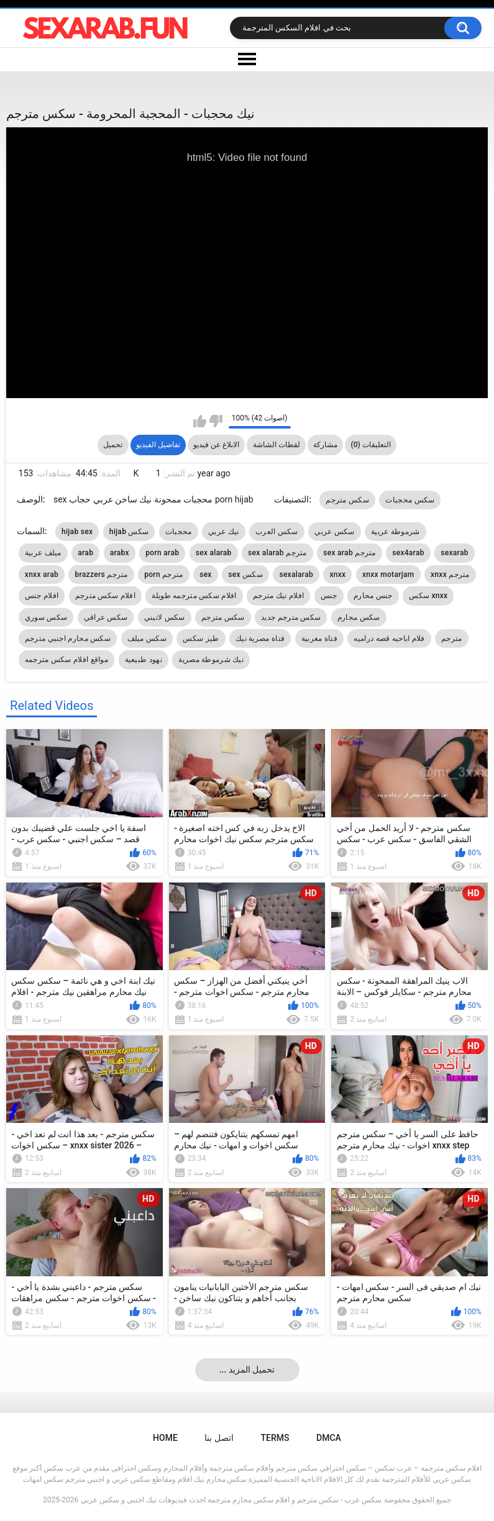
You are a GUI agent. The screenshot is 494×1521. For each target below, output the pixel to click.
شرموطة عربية (395, 531)
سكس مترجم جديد (291, 617)
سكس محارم (358, 617)
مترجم (451, 638)
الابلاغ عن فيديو (216, 444)
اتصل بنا (218, 1438)
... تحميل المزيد (247, 1369)
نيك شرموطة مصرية (211, 659)
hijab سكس (129, 531)
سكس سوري (46, 617)
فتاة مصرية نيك (260, 638)
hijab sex (77, 531)
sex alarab (214, 552)
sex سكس (245, 574)
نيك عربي (223, 531)
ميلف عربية (43, 552)
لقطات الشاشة (276, 444)
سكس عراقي (106, 617)
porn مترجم (163, 574)
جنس (329, 595)
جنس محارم (373, 595)
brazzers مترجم (101, 574)
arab (85, 552)
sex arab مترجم (349, 552)
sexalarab (296, 574)
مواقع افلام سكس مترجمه (66, 659)
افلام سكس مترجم (105, 595)
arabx (119, 552)
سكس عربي (334, 531)
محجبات (178, 531)
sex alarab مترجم (277, 552)
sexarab (454, 552)
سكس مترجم (347, 500)
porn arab (162, 552)
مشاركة (325, 444)
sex (205, 574)
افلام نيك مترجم (278, 595)
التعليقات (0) (371, 444)
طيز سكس (201, 638)
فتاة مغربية (319, 638)
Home (165, 1438)
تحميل (112, 444)
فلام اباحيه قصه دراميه (389, 638)
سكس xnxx (428, 595)
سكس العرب (276, 531)
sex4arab (408, 552)
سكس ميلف (147, 638)
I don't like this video (215, 421)
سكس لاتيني (164, 617)
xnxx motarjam (388, 574)
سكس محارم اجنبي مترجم (68, 638)
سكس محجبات (409, 500)
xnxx (337, 574)
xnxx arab (41, 574)
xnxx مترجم (450, 574)
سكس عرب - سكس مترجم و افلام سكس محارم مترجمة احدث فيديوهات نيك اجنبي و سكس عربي (231, 1500)
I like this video (199, 421)
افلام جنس (41, 595)
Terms (275, 1438)
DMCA (328, 1438)
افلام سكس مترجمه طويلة (194, 595)
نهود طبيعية (143, 659)
